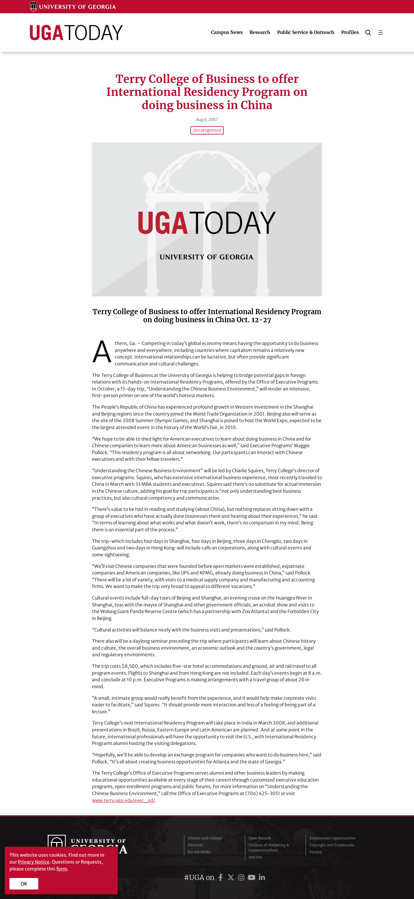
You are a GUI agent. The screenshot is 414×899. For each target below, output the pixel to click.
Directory (195, 845)
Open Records (260, 838)
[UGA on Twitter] (232, 877)
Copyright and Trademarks (331, 845)
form (61, 869)
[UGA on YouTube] (252, 877)
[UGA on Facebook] (221, 877)
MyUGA (255, 857)
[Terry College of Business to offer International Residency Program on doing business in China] (207, 219)
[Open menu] (380, 32)
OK (24, 884)
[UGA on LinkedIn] (262, 877)
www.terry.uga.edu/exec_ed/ (124, 800)
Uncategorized (207, 129)
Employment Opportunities (332, 838)
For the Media (199, 851)
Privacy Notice (33, 862)
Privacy (315, 851)
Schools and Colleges (205, 838)
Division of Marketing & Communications (269, 847)
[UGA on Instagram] (242, 877)
